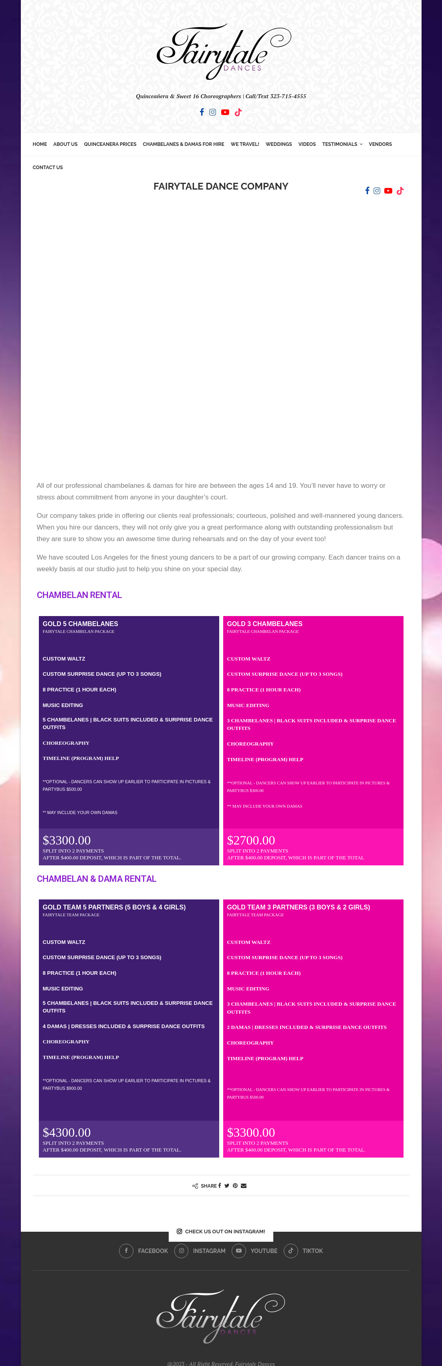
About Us (65, 144)
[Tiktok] (238, 112)
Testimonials (339, 144)
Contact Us (48, 167)
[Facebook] (202, 112)
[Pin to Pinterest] (235, 1185)
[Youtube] (225, 112)
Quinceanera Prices (110, 144)
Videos (307, 144)
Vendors (380, 144)
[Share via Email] (243, 1185)
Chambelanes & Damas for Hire (183, 144)
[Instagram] (212, 112)
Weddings (279, 144)
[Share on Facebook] (219, 1185)
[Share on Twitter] (227, 1185)
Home (40, 144)
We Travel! (245, 144)
